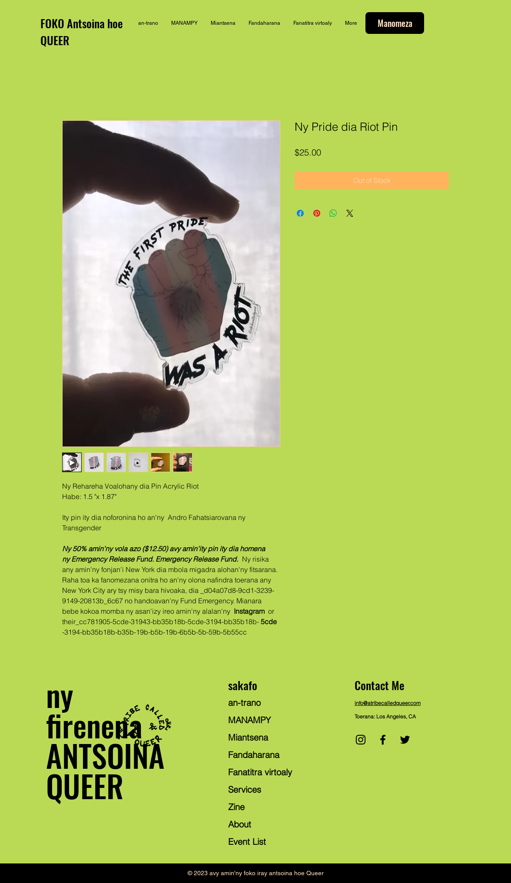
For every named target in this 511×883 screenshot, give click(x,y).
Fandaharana (253, 754)
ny (59, 694)
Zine (236, 806)
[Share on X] (350, 213)
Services (244, 789)
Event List (247, 841)
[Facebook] (382, 739)
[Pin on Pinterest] (317, 213)
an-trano (244, 702)
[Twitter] (404, 739)
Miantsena (248, 737)
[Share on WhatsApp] (333, 213)
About (239, 824)
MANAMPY (249, 719)
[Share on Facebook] (300, 213)
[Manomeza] (394, 23)
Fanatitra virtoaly (260, 772)
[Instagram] (360, 739)
